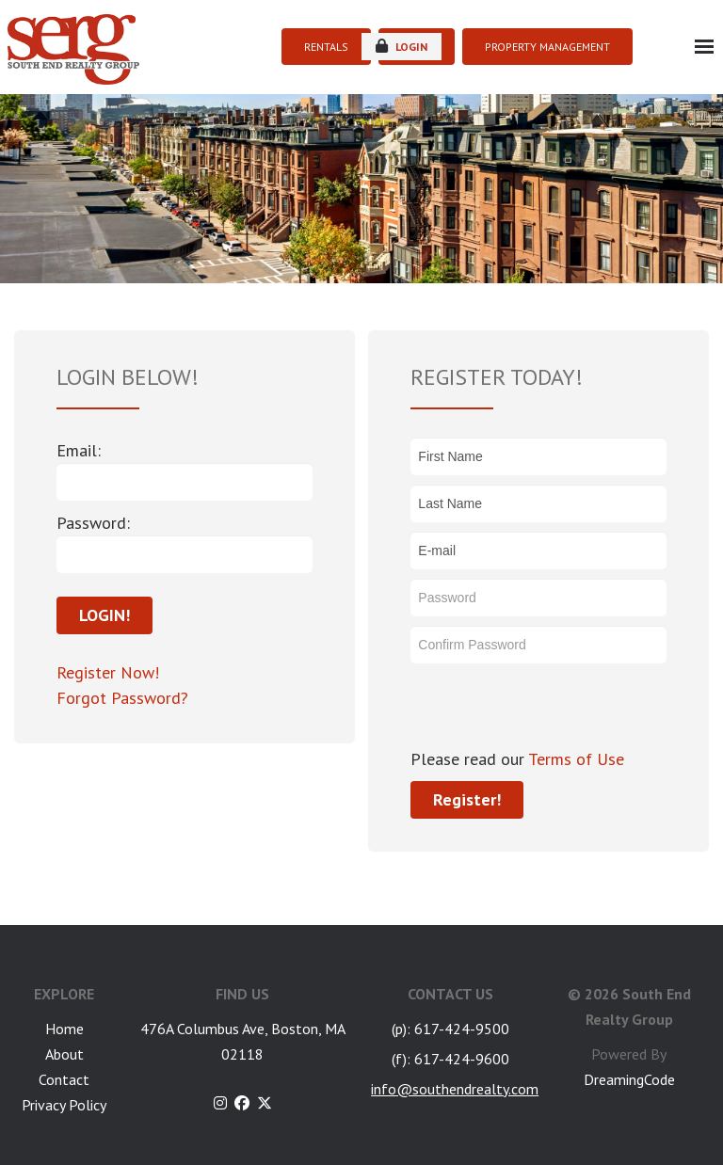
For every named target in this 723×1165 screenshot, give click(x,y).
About (64, 1054)
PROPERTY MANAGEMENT (547, 47)
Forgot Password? (122, 698)
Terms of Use (574, 759)
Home (64, 1028)
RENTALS (326, 47)
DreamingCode (629, 1079)
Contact (64, 1079)
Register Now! (107, 672)
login (401, 46)
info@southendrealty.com (454, 1088)
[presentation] (553, 709)
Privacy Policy (64, 1104)
